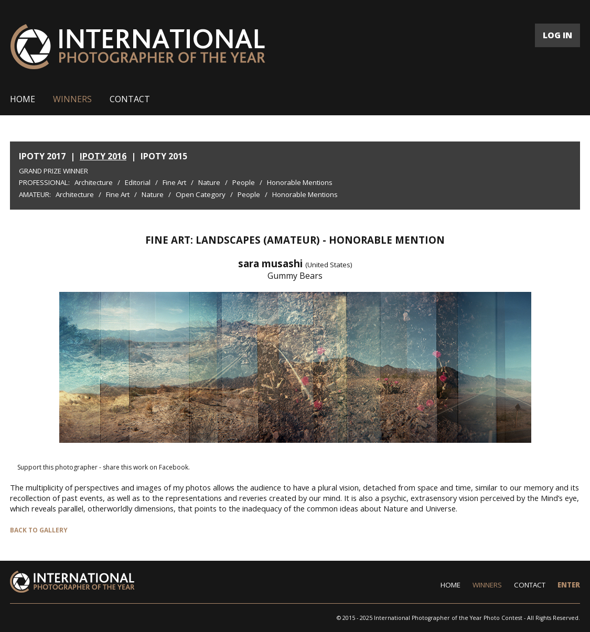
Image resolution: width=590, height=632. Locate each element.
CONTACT (130, 99)
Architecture (93, 182)
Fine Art (174, 182)
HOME (22, 99)
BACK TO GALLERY (39, 530)
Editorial (138, 182)
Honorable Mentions (299, 182)
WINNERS (72, 99)
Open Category (201, 194)
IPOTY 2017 (42, 156)
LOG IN (557, 35)
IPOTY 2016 (103, 156)
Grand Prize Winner (53, 171)
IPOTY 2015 (164, 156)
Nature (209, 182)
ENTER (568, 585)
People (243, 182)
